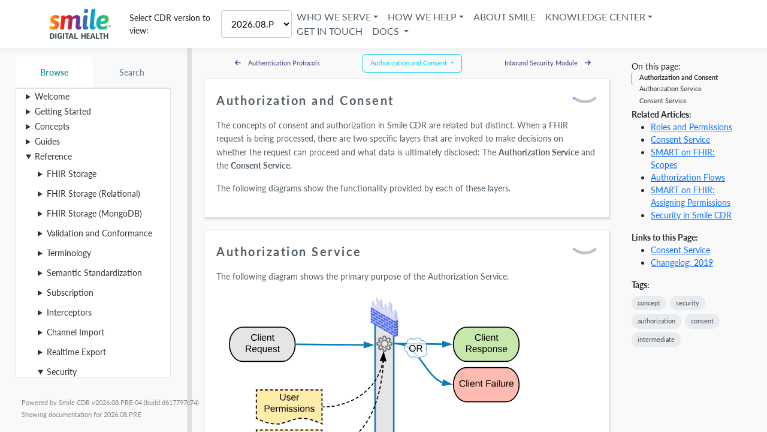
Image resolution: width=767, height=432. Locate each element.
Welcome (52, 96)
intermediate (656, 339)
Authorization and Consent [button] (409, 63)
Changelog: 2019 (682, 262)
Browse (54, 72)
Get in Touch (330, 31)
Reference (53, 156)
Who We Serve (334, 16)
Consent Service (663, 100)
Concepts (52, 126)
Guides (47, 141)
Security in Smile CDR (691, 215)
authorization (656, 321)
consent (702, 321)
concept (649, 303)
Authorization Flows (688, 177)
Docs (386, 31)
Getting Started (63, 111)
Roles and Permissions (691, 127)
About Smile (504, 16)
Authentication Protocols (277, 63)
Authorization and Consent (678, 77)
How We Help (422, 16)
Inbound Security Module (548, 63)
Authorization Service (670, 88)
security (687, 303)
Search (132, 72)
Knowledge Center (595, 16)
